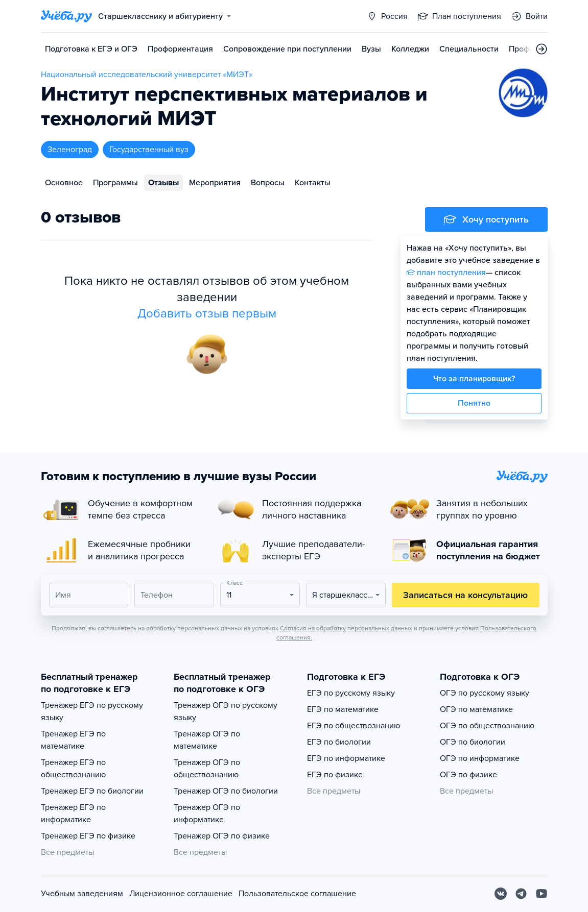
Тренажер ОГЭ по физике (222, 836)
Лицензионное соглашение (180, 894)
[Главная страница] (66, 16)
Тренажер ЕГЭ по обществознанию (73, 768)
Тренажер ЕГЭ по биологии (92, 791)
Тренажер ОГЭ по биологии (226, 791)
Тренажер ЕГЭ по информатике (73, 813)
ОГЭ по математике (476, 709)
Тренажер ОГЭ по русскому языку (225, 711)
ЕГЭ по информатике (346, 758)
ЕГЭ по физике (335, 775)
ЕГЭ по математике (343, 709)
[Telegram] (521, 894)
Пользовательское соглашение (297, 894)
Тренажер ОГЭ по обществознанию (207, 768)
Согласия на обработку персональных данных (346, 628)
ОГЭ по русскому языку (484, 693)
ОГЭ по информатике (480, 758)
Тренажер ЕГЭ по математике (73, 740)
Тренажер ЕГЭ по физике (88, 836)
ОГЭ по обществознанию (487, 726)
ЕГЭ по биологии (339, 742)
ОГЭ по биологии (472, 742)
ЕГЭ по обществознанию (353, 726)
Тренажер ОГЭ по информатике (207, 813)
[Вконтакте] (501, 894)
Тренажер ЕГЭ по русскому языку (92, 711)
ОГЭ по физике (468, 775)
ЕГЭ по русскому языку (351, 693)
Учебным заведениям (82, 894)
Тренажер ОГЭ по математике (207, 740)
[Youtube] (541, 894)
